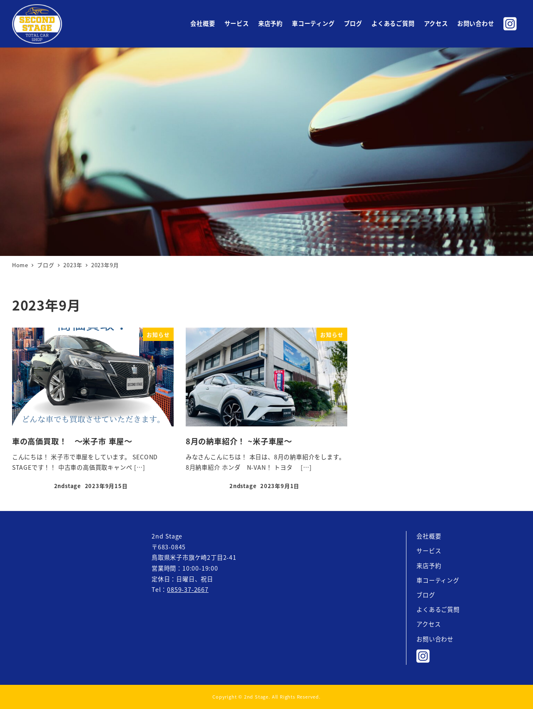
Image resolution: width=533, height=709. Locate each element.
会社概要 (428, 536)
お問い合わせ (434, 639)
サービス (428, 550)
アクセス (428, 624)
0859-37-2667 (188, 589)
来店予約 (428, 565)
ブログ (425, 595)
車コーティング (437, 580)
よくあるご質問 (438, 609)
